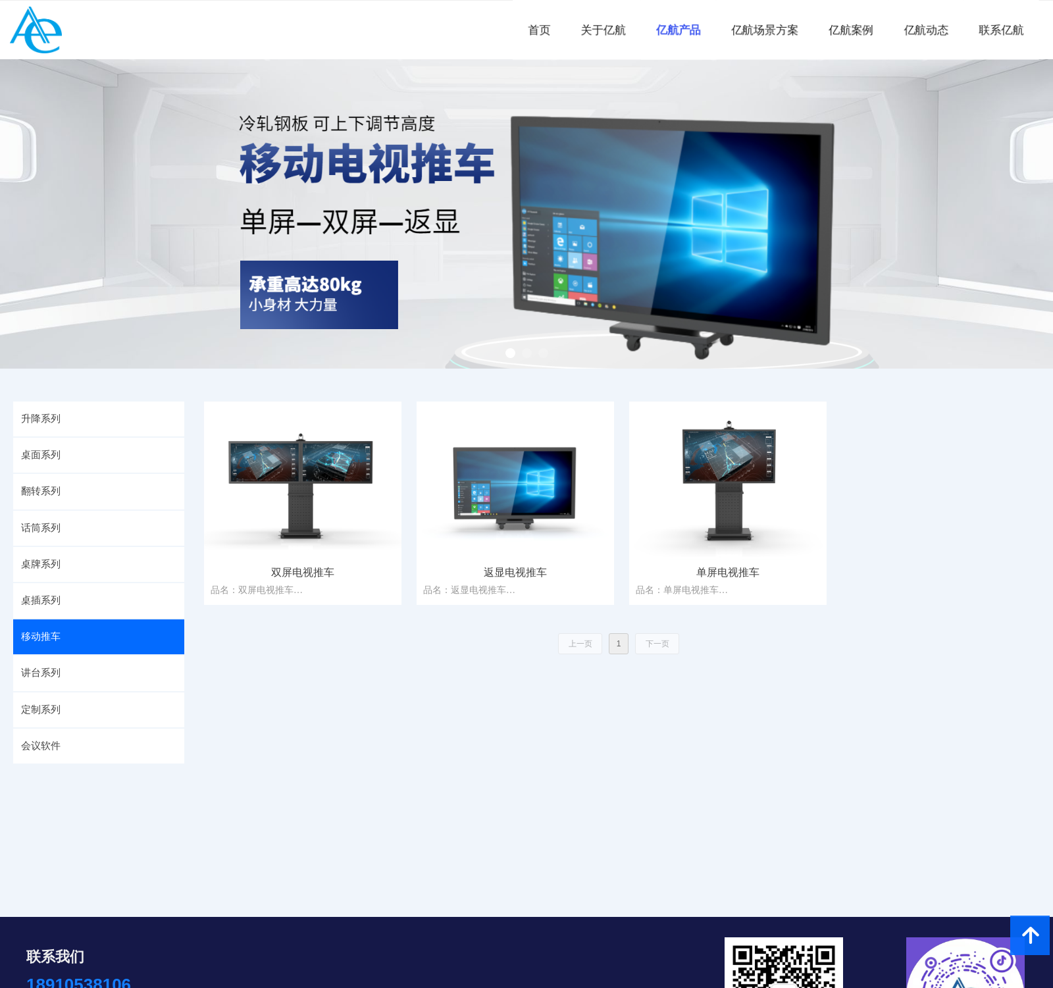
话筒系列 (41, 528)
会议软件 (41, 746)
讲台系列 (41, 672)
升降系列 (41, 418)
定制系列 (41, 709)
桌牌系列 (41, 564)
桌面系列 (41, 455)
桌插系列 (41, 600)
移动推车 (41, 636)
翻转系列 (41, 491)
